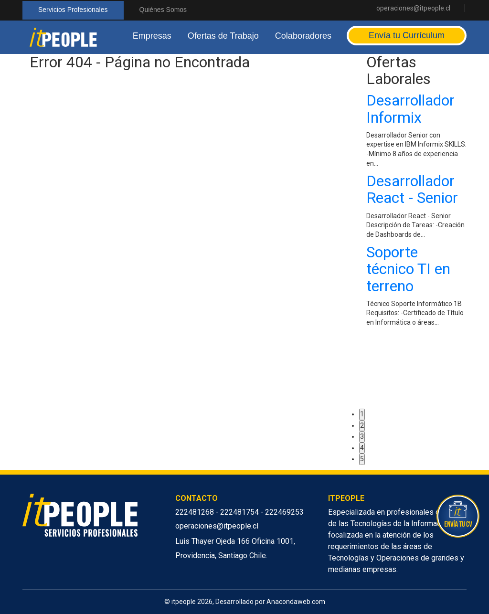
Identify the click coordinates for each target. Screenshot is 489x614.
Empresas (152, 36)
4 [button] (362, 448)
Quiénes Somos (163, 9)
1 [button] (362, 414)
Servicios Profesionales (73, 9)
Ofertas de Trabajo (223, 36)
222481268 (195, 512)
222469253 (284, 512)
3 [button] (362, 436)
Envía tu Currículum (407, 35)
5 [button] (362, 459)
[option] (416, 212)
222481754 (240, 512)
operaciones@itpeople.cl (413, 8)
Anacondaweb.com (295, 601)
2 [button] (362, 425)
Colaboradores (303, 36)
